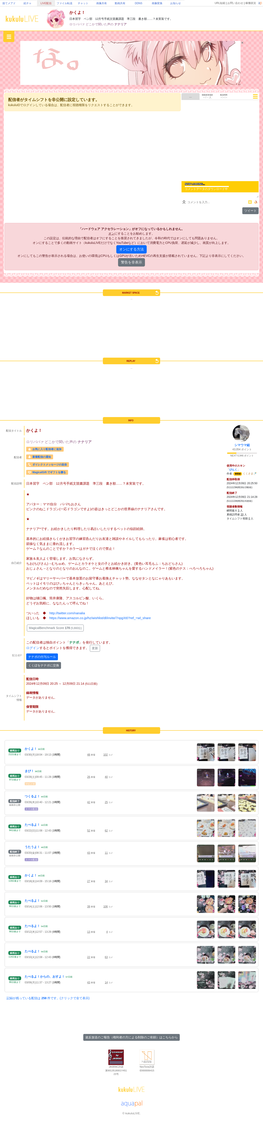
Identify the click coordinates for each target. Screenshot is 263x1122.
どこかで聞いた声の (100, 24)
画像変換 (157, 3)
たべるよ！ (32, 824)
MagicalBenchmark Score (55, 628)
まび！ (29, 771)
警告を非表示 (131, 262)
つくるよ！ (32, 796)
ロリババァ (77, 24)
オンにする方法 (131, 249)
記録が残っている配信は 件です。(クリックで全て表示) (48, 998)
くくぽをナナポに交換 (43, 665)
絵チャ (27, 3)
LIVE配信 (46, 3)
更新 (95, 648)
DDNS (138, 3)
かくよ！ (31, 748)
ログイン (32, 648)
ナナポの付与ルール (42, 656)
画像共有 (101, 3)
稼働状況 (250, 3)
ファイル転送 (64, 3)
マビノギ (30, 783)
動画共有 (120, 3)
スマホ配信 (31, 809)
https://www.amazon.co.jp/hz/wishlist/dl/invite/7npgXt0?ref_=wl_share (100, 618)
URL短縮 (220, 3)
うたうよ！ (32, 847)
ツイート (250, 210)
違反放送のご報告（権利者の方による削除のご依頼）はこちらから (131, 1037)
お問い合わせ (235, 3)
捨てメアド (9, 3)
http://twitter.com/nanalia (67, 613)
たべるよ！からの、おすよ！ (45, 976)
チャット (83, 3)
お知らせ (175, 3)
